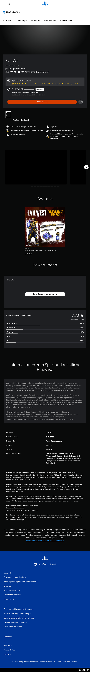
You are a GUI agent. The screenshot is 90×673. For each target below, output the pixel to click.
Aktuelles (7, 20)
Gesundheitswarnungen (15, 508)
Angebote (35, 20)
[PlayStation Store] (12, 12)
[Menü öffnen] (3, 4)
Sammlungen (21, 20)
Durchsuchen (66, 20)
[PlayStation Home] (45, 3)
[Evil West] (36, 167)
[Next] (86, 167)
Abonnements (50, 20)
